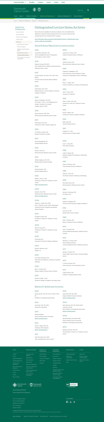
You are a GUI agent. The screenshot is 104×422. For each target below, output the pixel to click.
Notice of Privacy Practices (19, 401)
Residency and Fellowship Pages (23, 50)
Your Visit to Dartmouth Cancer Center (31, 367)
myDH (63, 2)
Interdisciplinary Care (17, 360)
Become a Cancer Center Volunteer (83, 357)
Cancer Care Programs (22, 37)
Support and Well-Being (31, 364)
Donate (56, 2)
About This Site (16, 377)
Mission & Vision (16, 370)
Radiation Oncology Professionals (31, 416)
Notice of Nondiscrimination (19, 398)
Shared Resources (57, 363)
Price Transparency (17, 405)
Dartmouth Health (19, 2)
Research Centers (57, 360)
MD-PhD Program (21, 46)
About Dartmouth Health (19, 390)
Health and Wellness (70, 354)
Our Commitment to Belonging (17, 367)
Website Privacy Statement (19, 403)
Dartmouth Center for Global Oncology (57, 374)
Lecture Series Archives (23, 55)
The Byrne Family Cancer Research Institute (58, 370)
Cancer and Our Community (29, 375)
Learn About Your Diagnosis (30, 355)
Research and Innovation (71, 360)
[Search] (88, 10)
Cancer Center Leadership (16, 364)
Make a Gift (82, 354)
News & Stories (78, 16)
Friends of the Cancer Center (84, 361)
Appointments (29, 357)
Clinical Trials (19, 39)
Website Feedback (17, 407)
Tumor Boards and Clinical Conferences (23, 58)
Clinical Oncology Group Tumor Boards (58, 416)
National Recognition (17, 358)
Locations (40, 2)
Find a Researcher (57, 354)
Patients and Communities (69, 357)
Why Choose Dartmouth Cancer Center (31, 371)
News (67, 362)
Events (14, 356)
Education (34, 20)
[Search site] (82, 10)
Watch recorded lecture (41, 318)
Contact (14, 354)
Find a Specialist (20, 34)
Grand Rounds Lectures (22, 44)
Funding (54, 365)
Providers (31, 2)
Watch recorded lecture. (41, 184)
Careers (49, 2)
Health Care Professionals (47, 16)
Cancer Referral (20, 32)
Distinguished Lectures (43, 20)
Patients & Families (31, 16)
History (14, 372)
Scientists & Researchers (63, 16)
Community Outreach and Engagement (58, 378)
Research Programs (57, 358)
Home (15, 16)
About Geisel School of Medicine (21, 392)
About (20, 16)
